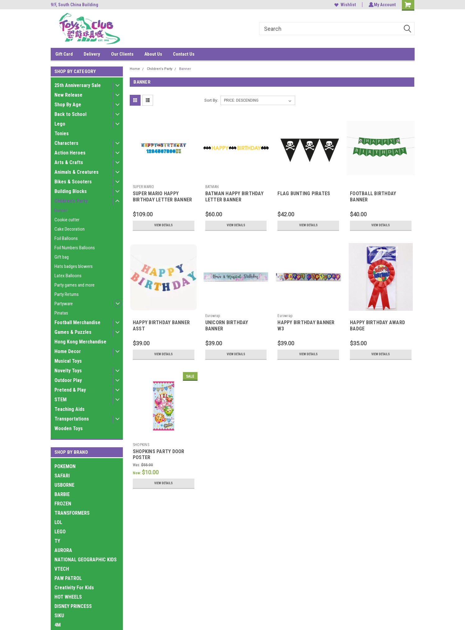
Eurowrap (212, 316)
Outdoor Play (68, 380)
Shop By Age (67, 105)
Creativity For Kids (74, 588)
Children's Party (71, 201)
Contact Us (183, 54)
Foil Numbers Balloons (74, 248)
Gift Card (64, 54)
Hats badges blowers (73, 266)
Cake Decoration (69, 229)
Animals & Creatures (76, 172)
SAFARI (62, 476)
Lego (59, 124)
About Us (153, 54)
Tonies (61, 133)
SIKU (59, 616)
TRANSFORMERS (72, 513)
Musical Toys (68, 361)
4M (57, 625)
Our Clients (122, 54)
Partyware (63, 303)
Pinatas (61, 313)
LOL (58, 522)
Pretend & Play (70, 390)
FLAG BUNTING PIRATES (303, 193)
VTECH (61, 569)
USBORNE (64, 485)
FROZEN (62, 504)
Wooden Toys (68, 428)
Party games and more (74, 285)
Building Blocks (70, 191)
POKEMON (65, 466)
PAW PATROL (68, 578)
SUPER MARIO (143, 187)
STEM (60, 399)
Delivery (92, 54)
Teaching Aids (69, 409)
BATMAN (212, 187)
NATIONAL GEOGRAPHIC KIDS (85, 560)
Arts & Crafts (68, 162)
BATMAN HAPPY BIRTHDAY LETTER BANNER (234, 197)
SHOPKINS (141, 445)
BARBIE (62, 494)
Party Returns (66, 294)
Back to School (70, 114)
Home (135, 69)
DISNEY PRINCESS (73, 606)
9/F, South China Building (74, 4)
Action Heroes (70, 153)
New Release (68, 95)
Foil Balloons (66, 238)
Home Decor (67, 351)
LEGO (60, 532)
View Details (163, 225)
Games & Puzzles (72, 332)
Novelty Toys (68, 371)
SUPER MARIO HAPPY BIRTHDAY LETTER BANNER (162, 197)
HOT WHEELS (68, 597)
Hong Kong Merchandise (80, 342)
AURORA (63, 550)
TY (57, 541)
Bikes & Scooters (73, 182)
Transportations (71, 419)
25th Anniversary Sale (77, 85)
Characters (66, 143)
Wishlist (344, 4)
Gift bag (61, 257)
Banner (60, 210)
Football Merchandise (77, 322)
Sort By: (211, 100)
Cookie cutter (66, 220)
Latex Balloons (67, 275)
